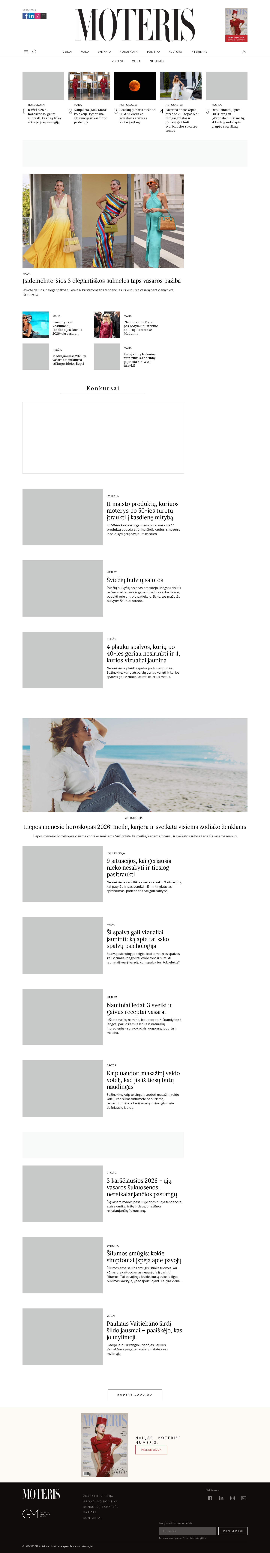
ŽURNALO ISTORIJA (98, 1496)
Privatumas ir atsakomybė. (81, 1546)
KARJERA (90, 1512)
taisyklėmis (202, 1538)
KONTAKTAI (92, 1518)
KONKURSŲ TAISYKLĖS (100, 1507)
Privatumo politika (100, 1501)
